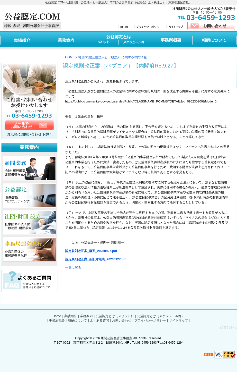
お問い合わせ (121, 320)
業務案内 (86, 316)
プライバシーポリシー (150, 320)
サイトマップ (178, 320)
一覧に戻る (73, 267)
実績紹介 (70, 316)
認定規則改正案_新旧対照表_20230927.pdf (96, 259)
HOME (70, 57)
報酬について (77, 320)
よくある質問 (99, 320)
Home (57, 316)
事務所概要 (57, 320)
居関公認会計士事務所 (116, 338)
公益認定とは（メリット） (115, 316)
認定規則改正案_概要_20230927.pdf (91, 251)
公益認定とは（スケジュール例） (160, 316)
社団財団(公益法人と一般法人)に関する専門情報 (112, 57)
